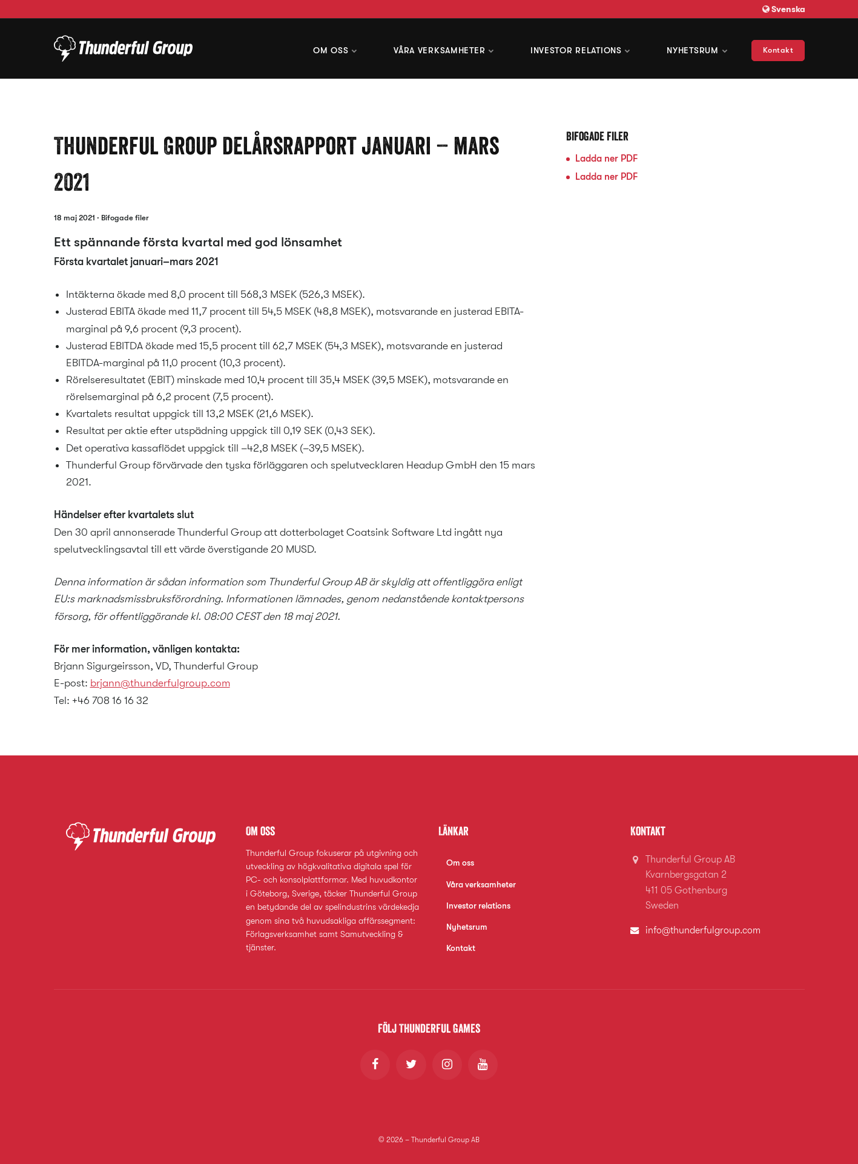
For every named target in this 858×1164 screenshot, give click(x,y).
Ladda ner (606, 158)
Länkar (453, 830)
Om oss (338, 48)
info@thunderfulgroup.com (703, 929)
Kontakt (778, 48)
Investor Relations (581, 48)
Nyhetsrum (697, 48)
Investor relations (478, 905)
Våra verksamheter (445, 48)
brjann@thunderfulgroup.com (160, 683)
